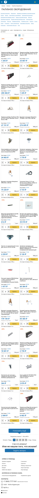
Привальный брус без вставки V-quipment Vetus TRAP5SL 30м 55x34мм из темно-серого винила (29, 344)
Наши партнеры (25, 467)
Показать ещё (19, 431)
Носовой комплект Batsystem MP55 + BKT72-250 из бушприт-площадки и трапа (28, 312)
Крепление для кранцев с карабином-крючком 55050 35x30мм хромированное (8, 376)
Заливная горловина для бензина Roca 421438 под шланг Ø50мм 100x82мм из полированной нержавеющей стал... (29, 247)
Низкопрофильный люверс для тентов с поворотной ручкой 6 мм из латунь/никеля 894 (9, 150)
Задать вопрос (19, 450)
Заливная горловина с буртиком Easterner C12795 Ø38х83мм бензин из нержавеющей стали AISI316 (29, 151)
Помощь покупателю (26, 465)
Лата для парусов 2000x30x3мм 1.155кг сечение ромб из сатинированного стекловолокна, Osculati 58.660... (10, 280)
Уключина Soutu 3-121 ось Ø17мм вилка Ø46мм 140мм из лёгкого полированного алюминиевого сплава (28, 183)
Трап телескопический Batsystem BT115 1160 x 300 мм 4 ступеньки (29, 280)
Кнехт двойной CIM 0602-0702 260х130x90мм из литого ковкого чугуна (28, 376)
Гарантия (23, 463)
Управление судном (26, 475)
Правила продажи (6, 461)
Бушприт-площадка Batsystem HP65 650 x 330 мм (9, 182)
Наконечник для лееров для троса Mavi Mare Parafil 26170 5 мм (9, 409)
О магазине (24, 461)
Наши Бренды (24, 469)
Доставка (4, 465)
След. (29, 440)
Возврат (4, 467)
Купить (14, 162)
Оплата (4, 463)
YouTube (5, 492)
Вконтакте (5, 490)
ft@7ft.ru (6, 487)
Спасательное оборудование (9, 475)
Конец (34, 440)
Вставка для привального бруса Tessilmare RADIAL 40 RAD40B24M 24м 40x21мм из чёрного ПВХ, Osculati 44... (29, 215)
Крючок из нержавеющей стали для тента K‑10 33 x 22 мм (10, 246)
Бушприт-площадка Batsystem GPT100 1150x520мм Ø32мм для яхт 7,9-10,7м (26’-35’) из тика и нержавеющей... (10, 312)
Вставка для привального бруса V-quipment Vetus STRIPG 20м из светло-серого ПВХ (9, 344)
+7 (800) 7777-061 (10, 481)
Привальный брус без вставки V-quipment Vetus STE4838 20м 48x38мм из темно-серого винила (29, 409)
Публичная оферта (6, 469)
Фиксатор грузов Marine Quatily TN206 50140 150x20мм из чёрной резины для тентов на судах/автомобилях (9, 215)
